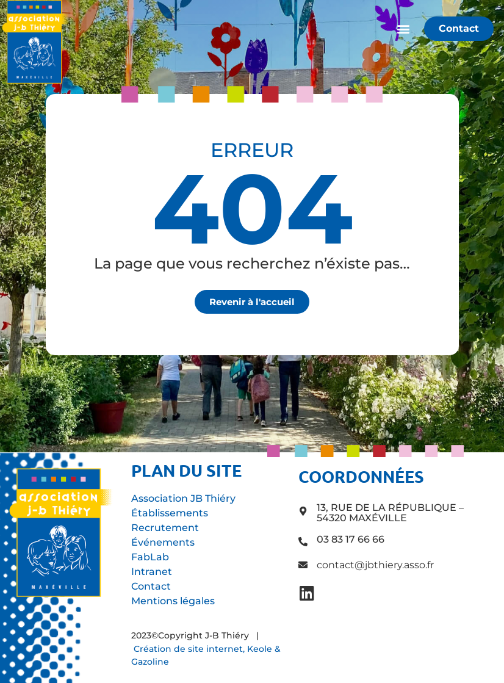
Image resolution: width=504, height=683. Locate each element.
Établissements (169, 513)
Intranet (151, 571)
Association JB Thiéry (183, 498)
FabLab (150, 557)
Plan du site (186, 470)
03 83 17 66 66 (350, 539)
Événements (163, 542)
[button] (403, 29)
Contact (151, 586)
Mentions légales (173, 601)
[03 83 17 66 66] (303, 541)
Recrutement (165, 527)
